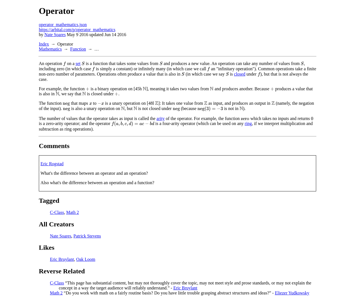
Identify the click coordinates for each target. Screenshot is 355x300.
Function (78, 49)
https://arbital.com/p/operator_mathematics (77, 29)
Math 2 (72, 212)
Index (44, 44)
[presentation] (64, 63)
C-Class (57, 212)
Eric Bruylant (62, 259)
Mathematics (50, 49)
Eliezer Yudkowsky (292, 293)
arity (160, 118)
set (77, 63)
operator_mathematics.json (63, 24)
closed (239, 74)
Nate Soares (55, 34)
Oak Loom (85, 259)
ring (248, 123)
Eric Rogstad (52, 163)
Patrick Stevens (87, 236)
